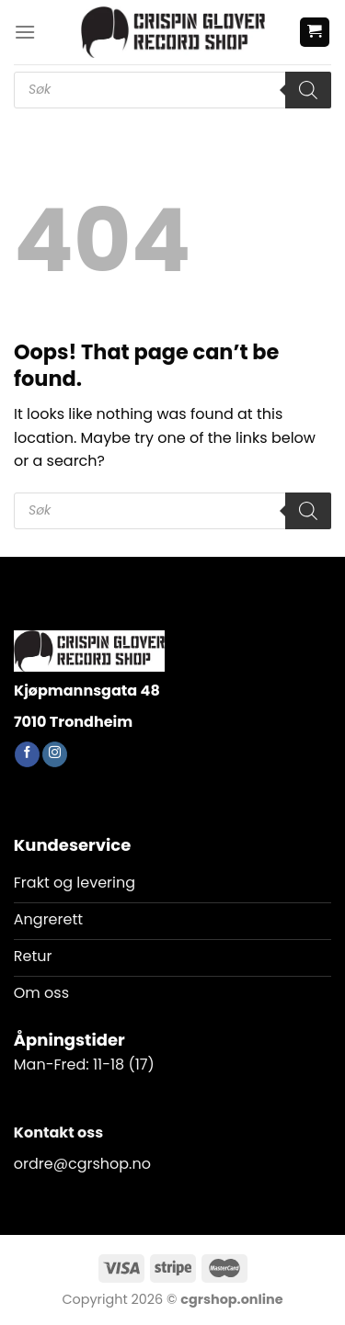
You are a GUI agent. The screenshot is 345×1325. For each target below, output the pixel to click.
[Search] (308, 90)
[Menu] (25, 31)
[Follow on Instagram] (54, 754)
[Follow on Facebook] (27, 754)
